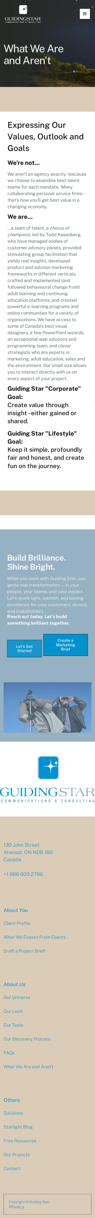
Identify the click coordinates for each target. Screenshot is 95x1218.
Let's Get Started (24, 653)
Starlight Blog (18, 1131)
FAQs (9, 1057)
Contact (12, 1173)
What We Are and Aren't (28, 1071)
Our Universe (17, 1002)
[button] (85, 14)
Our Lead (13, 1016)
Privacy (16, 1211)
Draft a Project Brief (24, 955)
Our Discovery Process (27, 1043)
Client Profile (17, 928)
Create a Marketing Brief (65, 645)
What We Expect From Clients (35, 942)
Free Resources (20, 1145)
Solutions (13, 1117)
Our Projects (17, 1159)
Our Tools (13, 1029)
